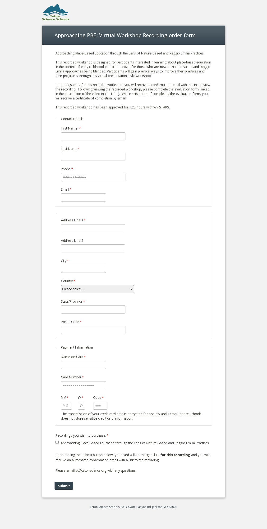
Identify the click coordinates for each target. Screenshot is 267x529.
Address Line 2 (72, 240)
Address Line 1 (72, 220)
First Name (69, 128)
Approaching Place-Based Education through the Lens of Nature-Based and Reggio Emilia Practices (135, 443)
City (63, 260)
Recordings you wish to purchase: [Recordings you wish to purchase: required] (80, 435)
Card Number (71, 377)
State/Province (72, 301)
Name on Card (72, 356)
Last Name (69, 148)
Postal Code (70, 321)
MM (63, 397)
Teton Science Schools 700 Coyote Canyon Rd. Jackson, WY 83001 (133, 507)
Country (67, 281)
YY (79, 397)
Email (65, 189)
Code (97, 397)
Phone (66, 169)
